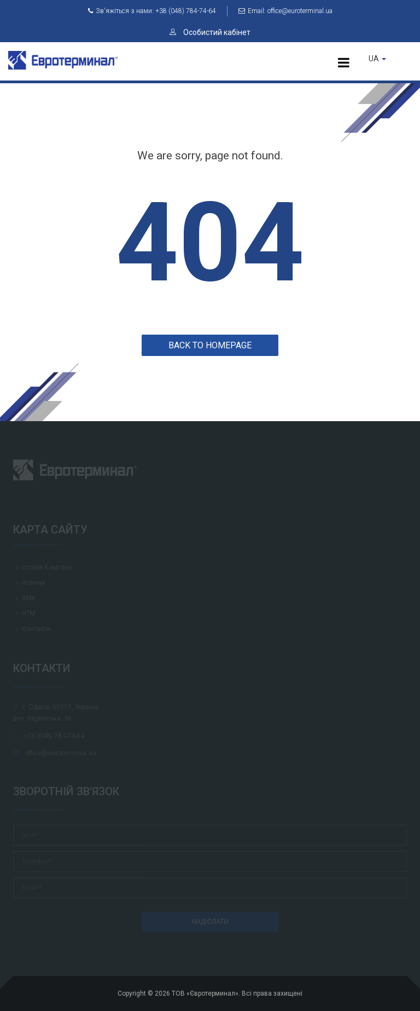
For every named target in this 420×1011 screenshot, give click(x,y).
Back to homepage (210, 345)
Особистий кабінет (210, 32)
